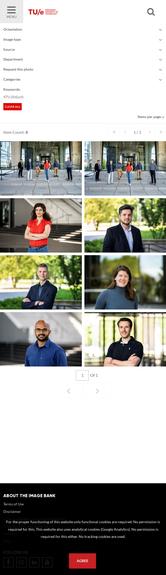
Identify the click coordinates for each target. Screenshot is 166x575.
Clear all (12, 106)
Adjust (17, 97)
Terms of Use (13, 509)
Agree (82, 561)
